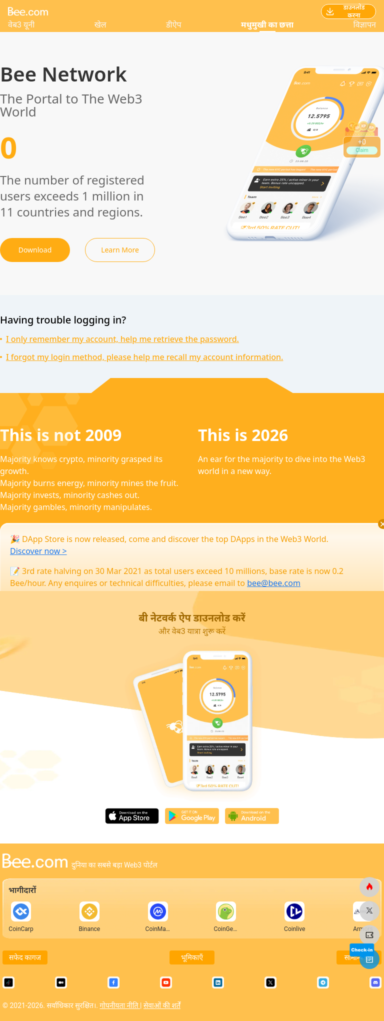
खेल (100, 25)
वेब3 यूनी (21, 25)
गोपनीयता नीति (120, 1006)
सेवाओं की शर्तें (162, 1006)
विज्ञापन (365, 25)
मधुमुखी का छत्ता (267, 25)
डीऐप (174, 25)
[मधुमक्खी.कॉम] (370, 887)
